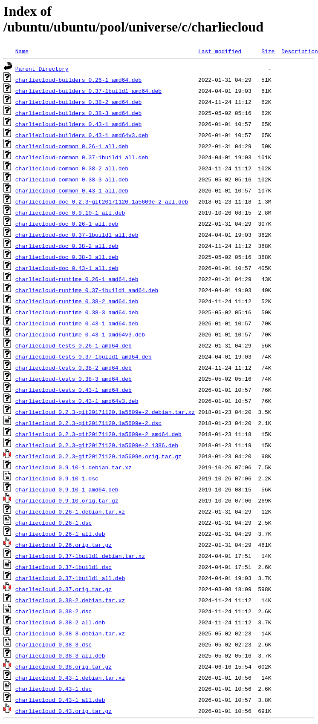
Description (299, 51)
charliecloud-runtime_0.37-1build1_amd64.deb (86, 290)
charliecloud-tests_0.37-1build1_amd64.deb (83, 356)
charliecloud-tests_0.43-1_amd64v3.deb (77, 401)
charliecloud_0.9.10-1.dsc (56, 478)
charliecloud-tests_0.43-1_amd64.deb (73, 390)
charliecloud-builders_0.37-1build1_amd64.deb (88, 91)
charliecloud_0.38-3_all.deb (60, 655)
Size (268, 51)
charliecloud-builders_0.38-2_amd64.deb (78, 102)
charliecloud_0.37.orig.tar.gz (63, 589)
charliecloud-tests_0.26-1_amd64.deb (73, 345)
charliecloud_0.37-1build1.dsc (63, 567)
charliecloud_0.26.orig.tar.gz (63, 545)
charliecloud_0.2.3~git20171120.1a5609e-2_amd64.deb (98, 434)
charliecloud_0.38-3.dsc (53, 644)
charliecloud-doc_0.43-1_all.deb (67, 268)
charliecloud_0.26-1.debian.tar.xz (70, 511)
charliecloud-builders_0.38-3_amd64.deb (78, 113)
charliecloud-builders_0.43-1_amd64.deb (78, 124)
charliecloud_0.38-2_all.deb (60, 622)
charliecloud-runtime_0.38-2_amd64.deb (77, 301)
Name (22, 51)
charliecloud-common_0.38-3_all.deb (71, 179)
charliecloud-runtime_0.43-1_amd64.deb (77, 323)
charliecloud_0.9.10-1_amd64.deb (67, 489)
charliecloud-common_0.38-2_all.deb (71, 168)
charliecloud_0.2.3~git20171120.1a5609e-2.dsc (88, 423)
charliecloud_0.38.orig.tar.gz (63, 666)
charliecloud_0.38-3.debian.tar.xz (70, 633)
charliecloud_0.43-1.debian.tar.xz (70, 677)
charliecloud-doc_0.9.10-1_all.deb (70, 212)
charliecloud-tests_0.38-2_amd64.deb (73, 367)
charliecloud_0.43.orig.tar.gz (63, 711)
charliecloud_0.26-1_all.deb (60, 533)
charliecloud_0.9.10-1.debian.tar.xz (73, 467)
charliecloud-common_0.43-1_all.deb (71, 190)
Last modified (219, 51)
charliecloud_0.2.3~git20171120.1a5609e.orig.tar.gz (98, 456)
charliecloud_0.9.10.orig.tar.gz (67, 500)
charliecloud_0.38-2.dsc (53, 611)
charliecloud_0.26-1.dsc (53, 522)
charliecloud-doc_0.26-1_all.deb (67, 223)
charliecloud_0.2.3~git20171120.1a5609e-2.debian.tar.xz (105, 412)
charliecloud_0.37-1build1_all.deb (70, 578)
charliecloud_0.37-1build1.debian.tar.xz (80, 556)
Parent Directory (42, 68)
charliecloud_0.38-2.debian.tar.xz (70, 600)
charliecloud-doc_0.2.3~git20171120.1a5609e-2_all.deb (101, 201)
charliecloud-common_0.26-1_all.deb (71, 146)
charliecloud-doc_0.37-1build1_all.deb (77, 234)
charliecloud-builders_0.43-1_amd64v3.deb (81, 135)
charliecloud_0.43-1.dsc (53, 688)
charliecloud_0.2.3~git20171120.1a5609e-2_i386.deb (96, 445)
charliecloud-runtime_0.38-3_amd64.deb (77, 312)
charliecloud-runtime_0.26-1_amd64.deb (77, 279)
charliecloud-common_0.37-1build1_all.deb (81, 157)
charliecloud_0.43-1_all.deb (60, 700)
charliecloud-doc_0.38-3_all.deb (67, 257)
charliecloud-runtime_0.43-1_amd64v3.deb (80, 334)
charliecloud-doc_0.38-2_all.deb (67, 246)
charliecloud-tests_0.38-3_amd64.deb (73, 378)
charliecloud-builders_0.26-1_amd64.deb (78, 79)
